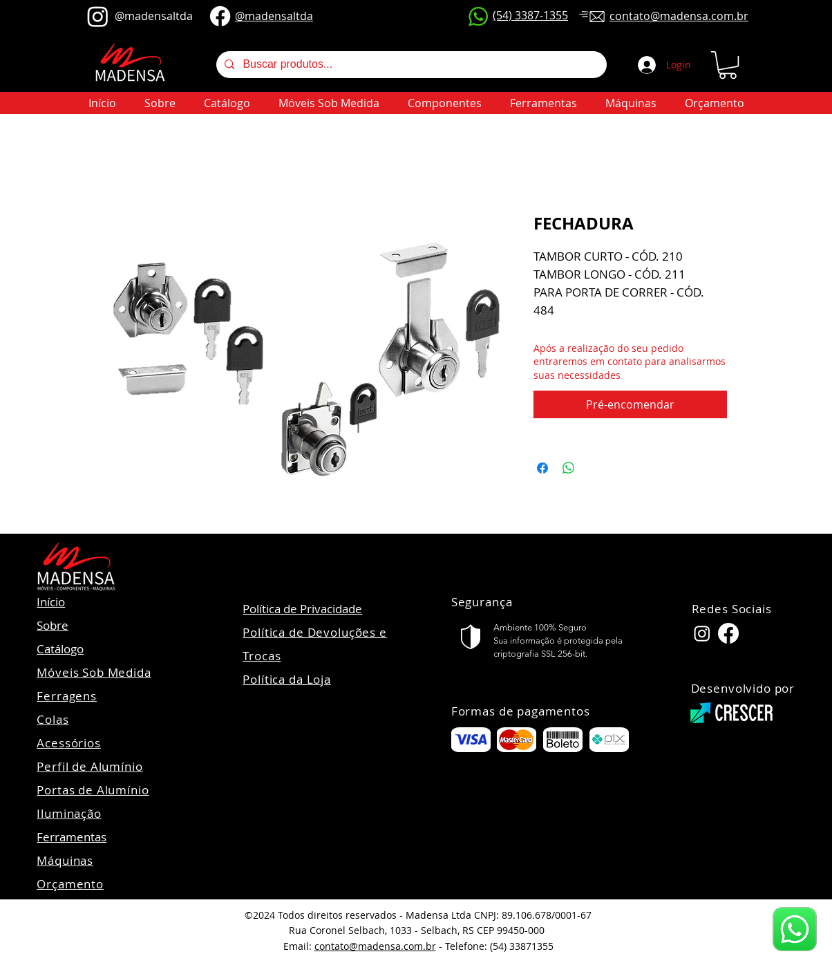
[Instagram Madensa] (702, 633)
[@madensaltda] (97, 16)
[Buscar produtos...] (410, 64)
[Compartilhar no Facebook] (542, 468)
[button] (727, 65)
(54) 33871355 (522, 946)
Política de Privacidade (302, 609)
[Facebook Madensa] (728, 633)
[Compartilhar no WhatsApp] (568, 468)
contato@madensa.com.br (375, 946)
